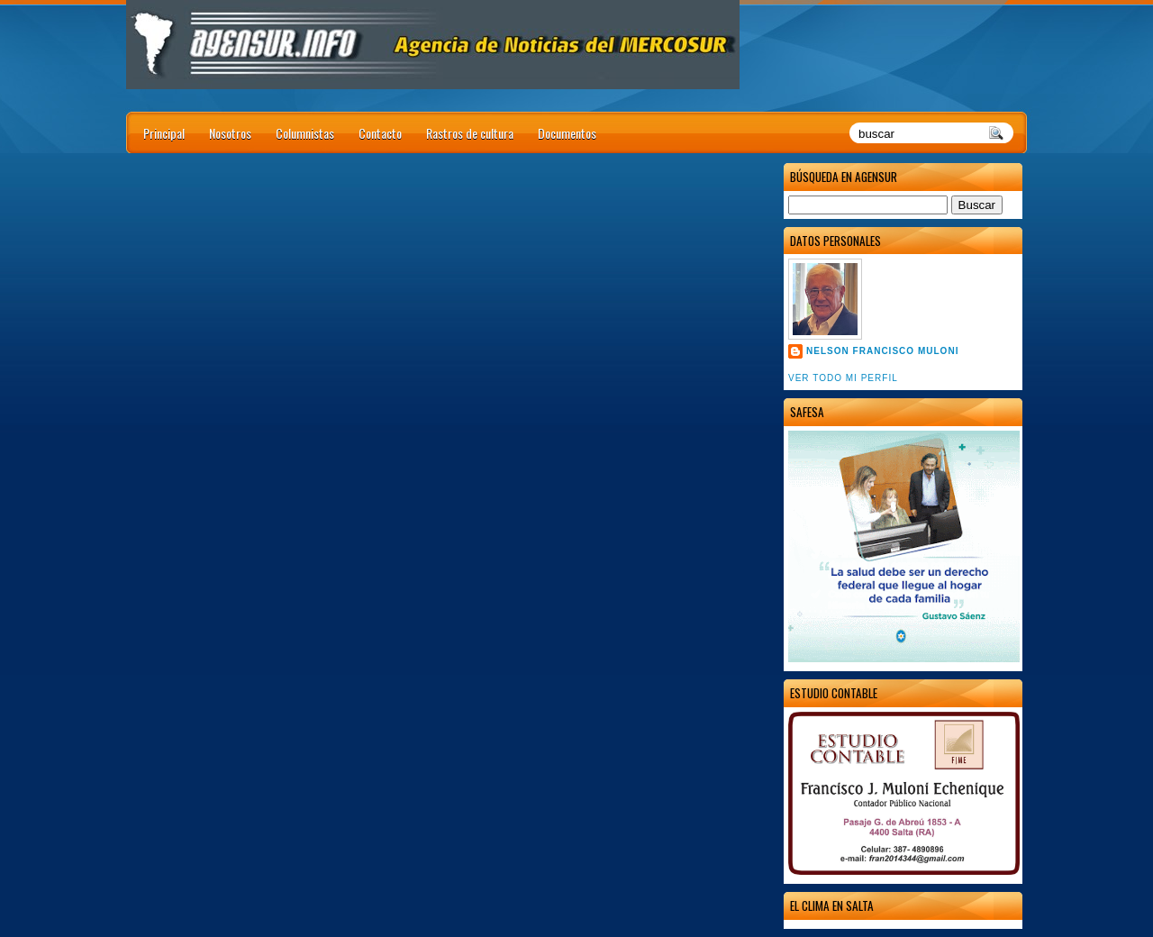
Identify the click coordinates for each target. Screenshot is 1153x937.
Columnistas (305, 132)
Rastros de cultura (469, 132)
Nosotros (230, 132)
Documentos (567, 132)
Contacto (380, 132)
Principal (164, 132)
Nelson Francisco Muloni (882, 351)
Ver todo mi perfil (843, 378)
